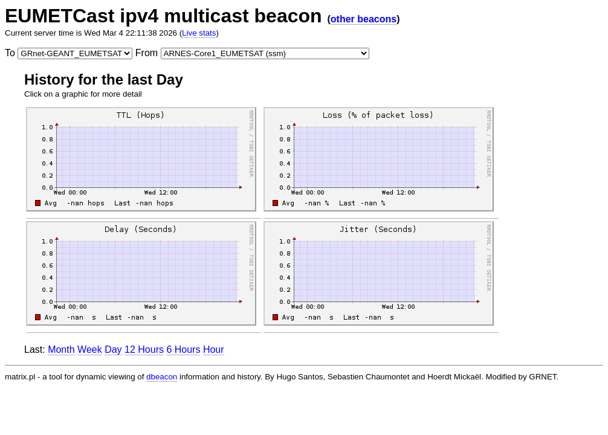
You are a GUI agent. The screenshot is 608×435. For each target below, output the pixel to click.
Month (61, 349)
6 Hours (183, 349)
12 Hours (144, 349)
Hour (213, 349)
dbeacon (161, 376)
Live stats (199, 32)
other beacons (363, 19)
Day (113, 349)
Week (89, 349)
